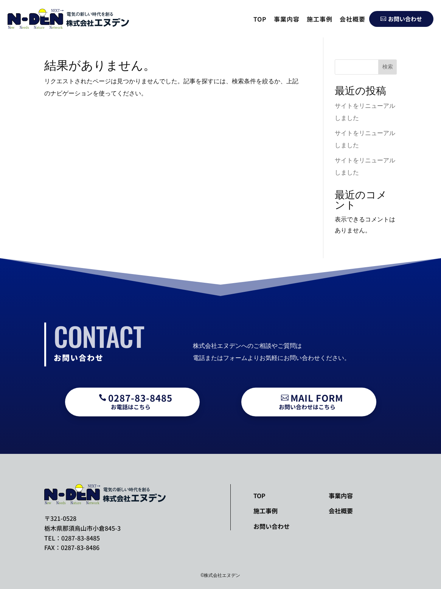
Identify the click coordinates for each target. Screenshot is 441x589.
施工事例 (319, 19)
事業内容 (287, 19)
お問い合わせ (401, 19)
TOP (260, 19)
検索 (387, 67)
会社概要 (352, 19)
